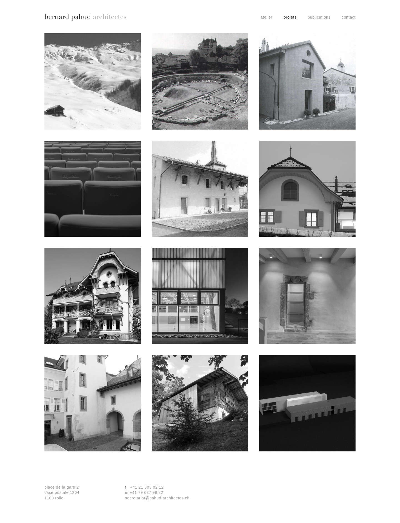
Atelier (266, 17)
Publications (319, 17)
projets (290, 17)
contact (349, 17)
